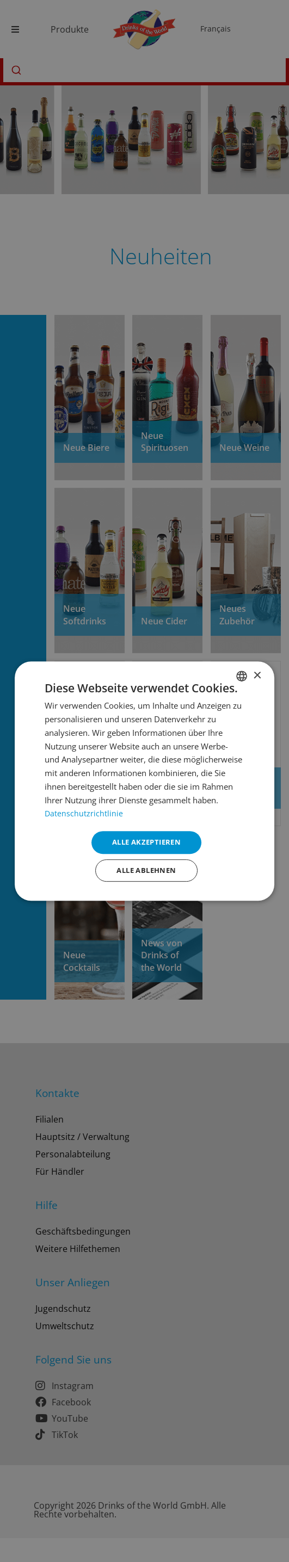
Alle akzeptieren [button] (146, 841)
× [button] (257, 674)
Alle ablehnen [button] (146, 871)
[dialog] (144, 781)
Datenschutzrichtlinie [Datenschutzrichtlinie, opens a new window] (84, 811)
